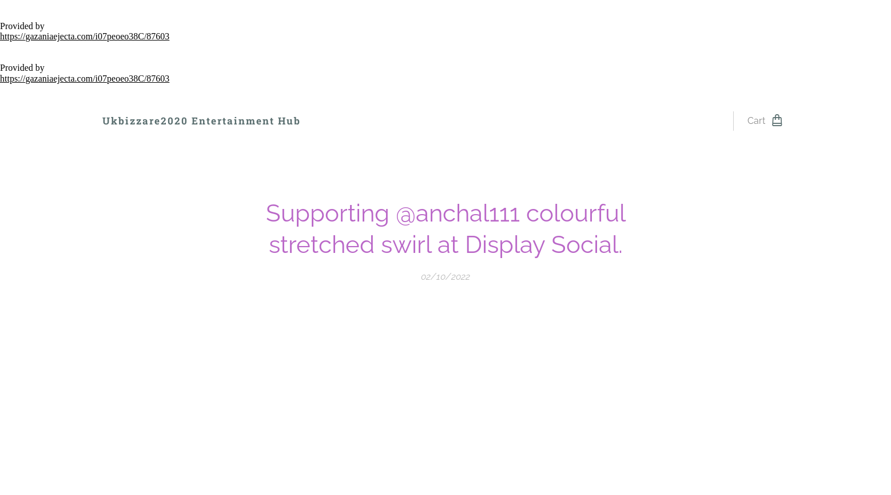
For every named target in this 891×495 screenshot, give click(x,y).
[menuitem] (341, 121)
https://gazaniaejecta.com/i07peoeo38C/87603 (84, 36)
